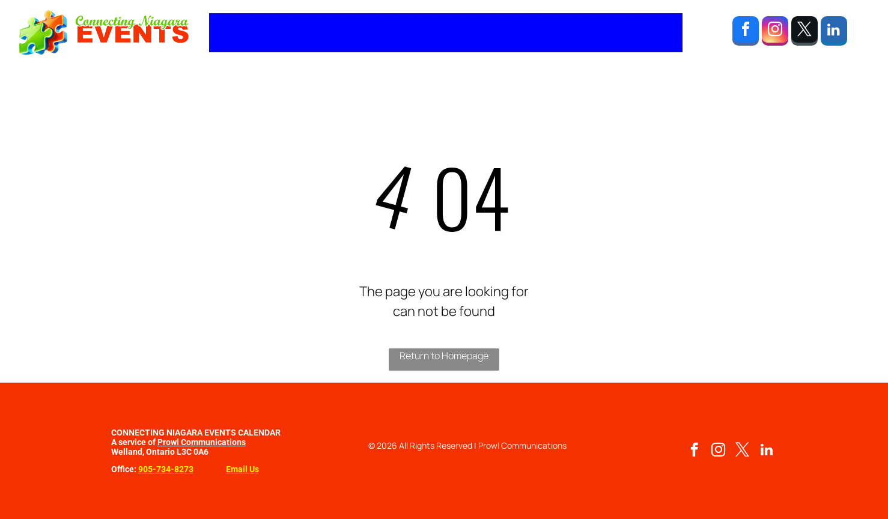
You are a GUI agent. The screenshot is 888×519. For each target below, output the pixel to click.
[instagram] (775, 32)
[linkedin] (834, 32)
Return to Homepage (444, 355)
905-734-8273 (165, 469)
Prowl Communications (201, 442)
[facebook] (745, 32)
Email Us (242, 469)
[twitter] (804, 32)
